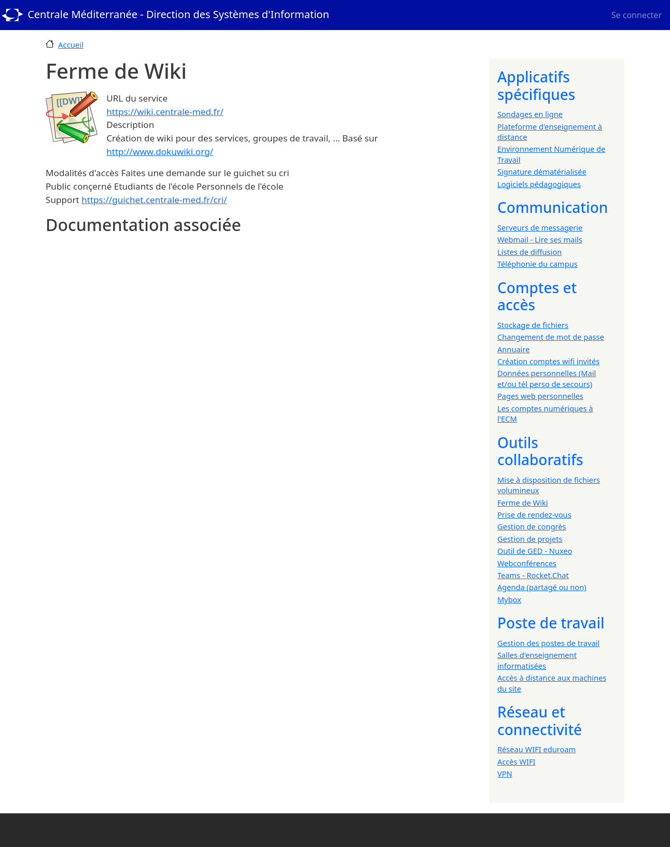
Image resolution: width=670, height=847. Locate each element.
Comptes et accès (537, 296)
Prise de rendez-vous (534, 514)
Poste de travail (551, 623)
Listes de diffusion (529, 252)
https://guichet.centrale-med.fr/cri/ (154, 200)
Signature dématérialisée (542, 171)
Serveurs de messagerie (539, 227)
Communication (552, 207)
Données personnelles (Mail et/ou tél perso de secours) (546, 378)
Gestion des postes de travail (548, 643)
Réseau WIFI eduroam (536, 749)
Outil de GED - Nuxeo (534, 550)
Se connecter (636, 15)
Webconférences (526, 563)
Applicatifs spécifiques (536, 85)
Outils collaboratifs (540, 451)
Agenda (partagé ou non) (542, 587)
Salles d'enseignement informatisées (537, 660)
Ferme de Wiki (522, 502)
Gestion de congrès (531, 526)
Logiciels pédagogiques (539, 184)
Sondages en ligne (530, 114)
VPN (504, 773)
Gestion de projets (529, 539)
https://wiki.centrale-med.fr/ (165, 112)
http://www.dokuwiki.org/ (159, 151)
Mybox (509, 599)
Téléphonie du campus (537, 264)
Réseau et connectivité (539, 720)
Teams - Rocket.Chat (533, 575)
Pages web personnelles (540, 396)
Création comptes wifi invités (548, 361)
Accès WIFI (516, 761)
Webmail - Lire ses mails (539, 239)
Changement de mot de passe (550, 337)
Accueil (70, 44)
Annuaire (513, 349)
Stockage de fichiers (532, 325)
